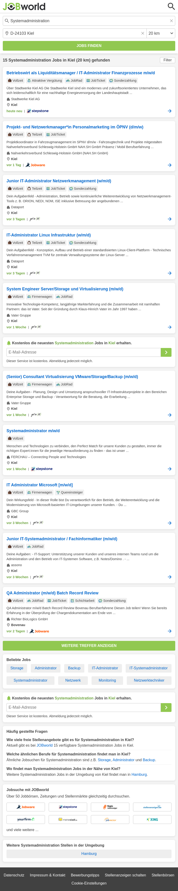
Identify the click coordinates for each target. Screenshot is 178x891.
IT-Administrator (105, 668)
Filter (167, 60)
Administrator (46, 668)
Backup (74, 668)
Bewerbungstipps (85, 875)
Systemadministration (29, 60)
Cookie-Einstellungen (88, 883)
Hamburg (139, 774)
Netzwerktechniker (149, 680)
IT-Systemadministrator (149, 668)
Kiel (71, 60)
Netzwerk (73, 680)
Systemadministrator (31, 680)
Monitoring (107, 680)
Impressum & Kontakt (47, 875)
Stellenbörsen (163, 875)
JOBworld (45, 745)
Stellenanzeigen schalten (125, 875)
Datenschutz (14, 875)
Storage (16, 668)
